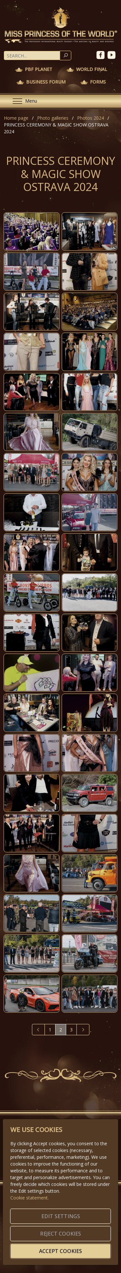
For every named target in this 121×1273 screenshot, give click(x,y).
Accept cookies (60, 1251)
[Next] (82, 1029)
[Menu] (22, 101)
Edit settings (60, 1216)
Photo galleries (52, 118)
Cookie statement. (29, 1198)
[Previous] (38, 1029)
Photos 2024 (90, 118)
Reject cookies (60, 1233)
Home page (16, 118)
